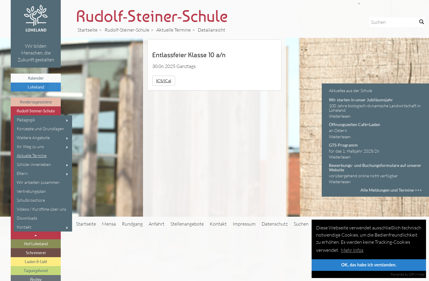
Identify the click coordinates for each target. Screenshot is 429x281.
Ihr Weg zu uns (30, 146)
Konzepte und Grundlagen (40, 128)
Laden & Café (36, 261)
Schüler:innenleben (34, 164)
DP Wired (417, 274)
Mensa (109, 224)
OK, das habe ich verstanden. (368, 264)
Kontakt (24, 226)
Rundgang (132, 224)
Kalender (36, 77)
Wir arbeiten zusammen (38, 182)
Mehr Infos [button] (352, 250)
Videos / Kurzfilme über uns (41, 209)
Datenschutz (275, 224)
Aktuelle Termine (31, 155)
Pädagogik (26, 119)
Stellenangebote (187, 224)
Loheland (36, 86)
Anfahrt (156, 224)
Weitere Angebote (33, 137)
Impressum (244, 224)
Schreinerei (36, 252)
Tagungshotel (36, 270)
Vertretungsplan (31, 191)
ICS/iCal (163, 80)
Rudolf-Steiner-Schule (36, 110)
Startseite (87, 30)
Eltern (22, 173)
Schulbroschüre (31, 200)
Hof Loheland (36, 243)
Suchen (301, 224)
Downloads (27, 218)
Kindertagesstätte (36, 101)
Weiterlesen (340, 116)
